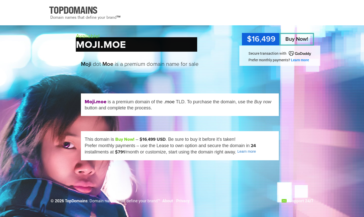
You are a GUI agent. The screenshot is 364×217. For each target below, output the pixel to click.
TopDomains (76, 200)
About (167, 200)
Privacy (183, 200)
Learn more (300, 59)
